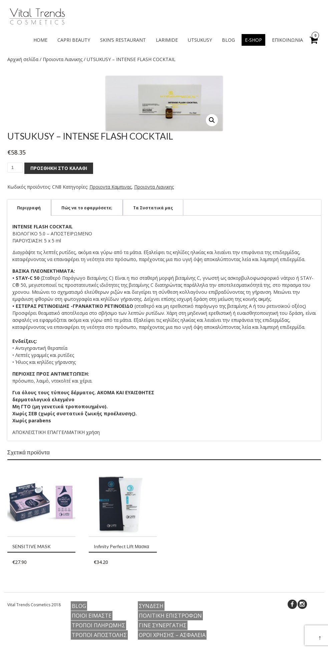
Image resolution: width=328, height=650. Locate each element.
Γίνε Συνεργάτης (163, 625)
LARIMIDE (167, 40)
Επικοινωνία (287, 40)
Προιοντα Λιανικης (62, 59)
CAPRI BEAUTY (73, 40)
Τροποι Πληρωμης (98, 625)
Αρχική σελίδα (22, 59)
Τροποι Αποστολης (99, 635)
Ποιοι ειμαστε (91, 615)
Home (40, 40)
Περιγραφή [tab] (29, 208)
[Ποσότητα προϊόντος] (15, 168)
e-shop (253, 40)
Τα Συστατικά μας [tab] (153, 208)
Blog (228, 40)
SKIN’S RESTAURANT (123, 40)
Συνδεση (151, 606)
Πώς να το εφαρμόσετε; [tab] (86, 208)
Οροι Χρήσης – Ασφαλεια (172, 635)
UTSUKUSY (200, 40)
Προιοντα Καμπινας (110, 187)
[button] (212, 120)
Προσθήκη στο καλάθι (58, 168)
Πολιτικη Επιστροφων (170, 615)
